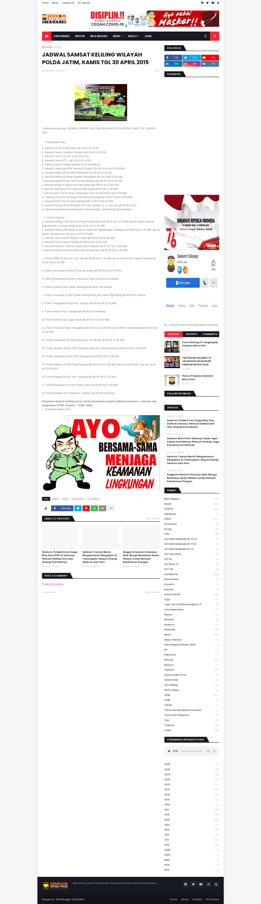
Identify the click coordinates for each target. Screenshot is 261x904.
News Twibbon (191, 640)
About (55, 2)
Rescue (191, 660)
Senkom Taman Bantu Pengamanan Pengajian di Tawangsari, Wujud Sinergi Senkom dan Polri (99, 557)
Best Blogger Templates (70, 899)
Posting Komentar (52, 584)
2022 (191, 785)
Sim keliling (93, 498)
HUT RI (191, 559)
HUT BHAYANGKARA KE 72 (191, 549)
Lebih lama (151, 592)
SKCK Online (191, 690)
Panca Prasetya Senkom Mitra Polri (197, 377)
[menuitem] (46, 36)
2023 (191, 779)
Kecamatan (191, 579)
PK (191, 650)
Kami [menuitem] (148, 36)
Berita (58, 47)
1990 (191, 860)
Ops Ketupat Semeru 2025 (191, 645)
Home (45, 2)
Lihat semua (153, 518)
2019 (191, 800)
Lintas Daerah (191, 594)
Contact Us (68, 2)
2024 (191, 775)
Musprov (191, 625)
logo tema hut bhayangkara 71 (191, 604)
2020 (191, 795)
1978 (191, 865)
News (65, 498)
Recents (191, 334)
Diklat (191, 519)
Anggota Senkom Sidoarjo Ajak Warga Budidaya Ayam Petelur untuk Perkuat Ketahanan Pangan (141, 557)
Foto (191, 534)
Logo (191, 600)
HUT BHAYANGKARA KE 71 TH (191, 544)
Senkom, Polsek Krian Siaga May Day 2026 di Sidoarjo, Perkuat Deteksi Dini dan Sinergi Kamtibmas (59, 557)
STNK (191, 700)
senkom (191, 670)
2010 (191, 845)
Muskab (191, 620)
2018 (191, 805)
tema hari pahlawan (191, 715)
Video (191, 730)
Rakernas (191, 655)
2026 (191, 764)
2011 (191, 840)
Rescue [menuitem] (80, 36)
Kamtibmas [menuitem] (62, 36)
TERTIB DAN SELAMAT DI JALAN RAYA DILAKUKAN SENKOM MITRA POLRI (196, 361)
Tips (191, 720)
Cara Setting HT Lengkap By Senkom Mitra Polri (200, 344)
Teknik (191, 705)
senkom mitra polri (191, 675)
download (191, 524)
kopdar (191, 589)
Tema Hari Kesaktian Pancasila (191, 710)
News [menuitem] (116, 36)
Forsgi (191, 529)
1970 (191, 870)
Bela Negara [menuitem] (98, 36)
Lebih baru (50, 592)
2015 (191, 820)
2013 (191, 830)
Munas (191, 615)
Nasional (191, 630)
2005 (191, 850)
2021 (191, 790)
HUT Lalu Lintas (191, 554)
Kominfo (191, 584)
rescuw (191, 665)
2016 (191, 815)
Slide (191, 695)
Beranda (47, 47)
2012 (191, 835)
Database (191, 514)
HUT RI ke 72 (191, 564)
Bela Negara (191, 499)
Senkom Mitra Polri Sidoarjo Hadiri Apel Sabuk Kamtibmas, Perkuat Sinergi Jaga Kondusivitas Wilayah (193, 442)
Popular (173, 334)
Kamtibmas (191, 574)
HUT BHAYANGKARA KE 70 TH (191, 539)
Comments (210, 334)
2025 (191, 769)
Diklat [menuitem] (132, 36)
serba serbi (77, 498)
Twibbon (191, 725)
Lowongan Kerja (191, 610)
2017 (191, 810)
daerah (191, 509)
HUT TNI (191, 569)
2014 (191, 825)
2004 (191, 855)
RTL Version (84, 2)
